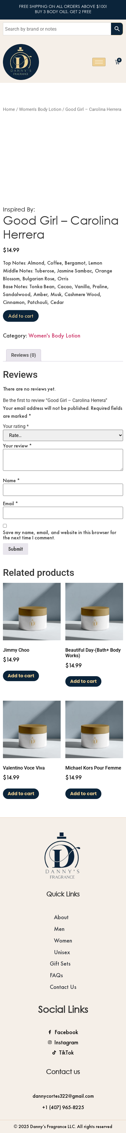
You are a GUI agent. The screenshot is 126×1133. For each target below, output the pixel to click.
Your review (17, 445)
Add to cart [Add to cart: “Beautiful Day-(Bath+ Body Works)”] (83, 681)
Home (9, 109)
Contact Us (63, 987)
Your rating (16, 426)
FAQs (56, 975)
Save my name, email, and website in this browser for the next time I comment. (59, 535)
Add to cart (20, 315)
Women (63, 940)
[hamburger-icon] (98, 62)
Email (10, 503)
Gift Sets (60, 963)
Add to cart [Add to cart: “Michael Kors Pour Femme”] (83, 793)
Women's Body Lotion (40, 109)
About (61, 917)
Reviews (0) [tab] (23, 355)
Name (11, 480)
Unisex (62, 952)
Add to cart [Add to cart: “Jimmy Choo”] (21, 675)
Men (59, 929)
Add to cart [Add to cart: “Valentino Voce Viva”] (21, 793)
